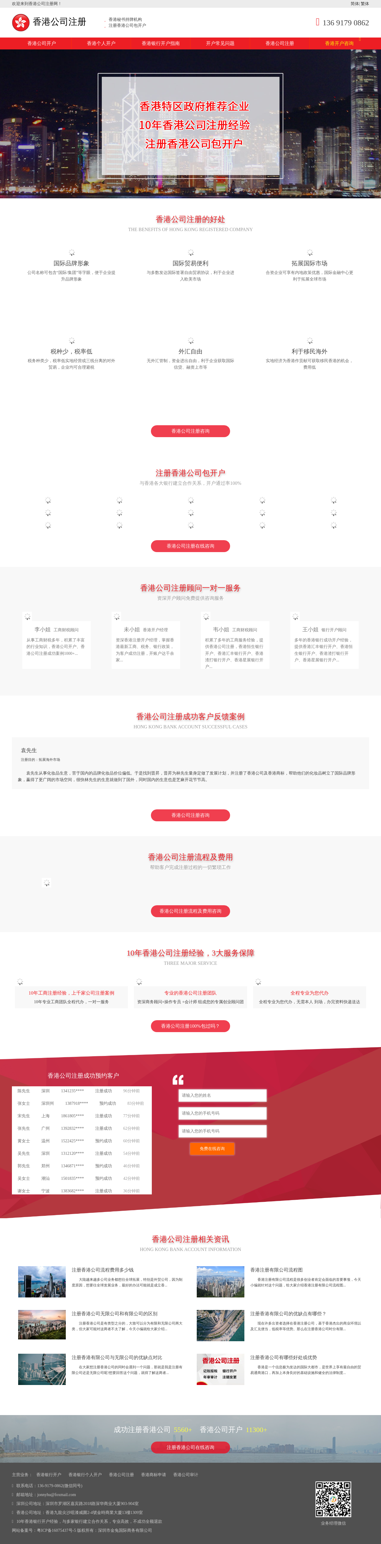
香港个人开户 (101, 43)
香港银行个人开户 (85, 1475)
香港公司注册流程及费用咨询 (190, 911)
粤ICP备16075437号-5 (56, 1530)
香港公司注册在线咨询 (190, 546)
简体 (355, 3)
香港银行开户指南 (161, 43)
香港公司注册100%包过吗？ (190, 1026)
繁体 (364, 3)
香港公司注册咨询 (190, 431)
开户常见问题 (220, 43)
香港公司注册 (49, 22)
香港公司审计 (185, 1475)
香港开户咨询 (343, 42)
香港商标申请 (153, 1475)
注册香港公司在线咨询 (190, 1447)
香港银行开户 (48, 1475)
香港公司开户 (41, 43)
